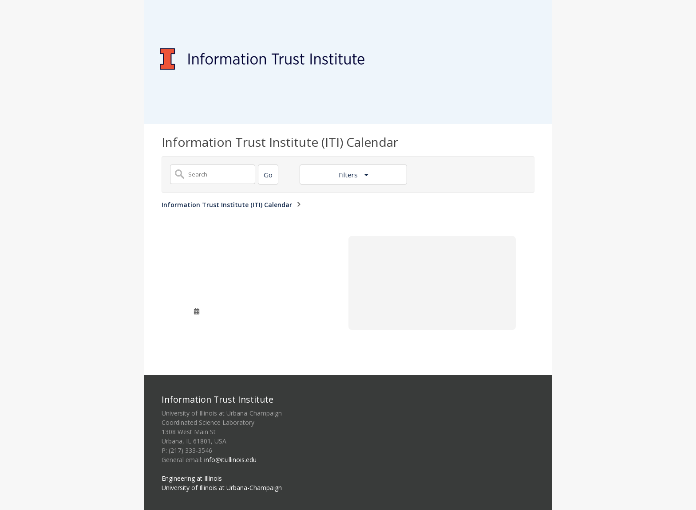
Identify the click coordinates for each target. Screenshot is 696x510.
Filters (349, 174)
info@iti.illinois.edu (230, 459)
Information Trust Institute (217, 399)
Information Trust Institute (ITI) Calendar (227, 204)
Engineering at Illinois (192, 478)
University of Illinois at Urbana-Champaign (222, 487)
